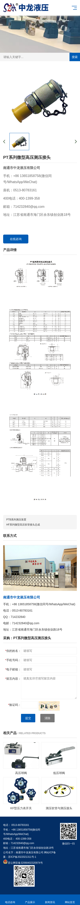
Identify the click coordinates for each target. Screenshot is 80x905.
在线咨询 (16, 239)
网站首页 (70, 900)
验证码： (14, 704)
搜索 (75, 57)
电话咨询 (10, 900)
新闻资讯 (50, 900)
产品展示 (30, 900)
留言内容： (13, 678)
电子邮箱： (13, 669)
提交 (28, 718)
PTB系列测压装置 (16, 519)
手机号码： (13, 660)
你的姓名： (13, 650)
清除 (47, 718)
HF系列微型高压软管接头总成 (23, 524)
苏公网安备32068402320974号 (25, 862)
